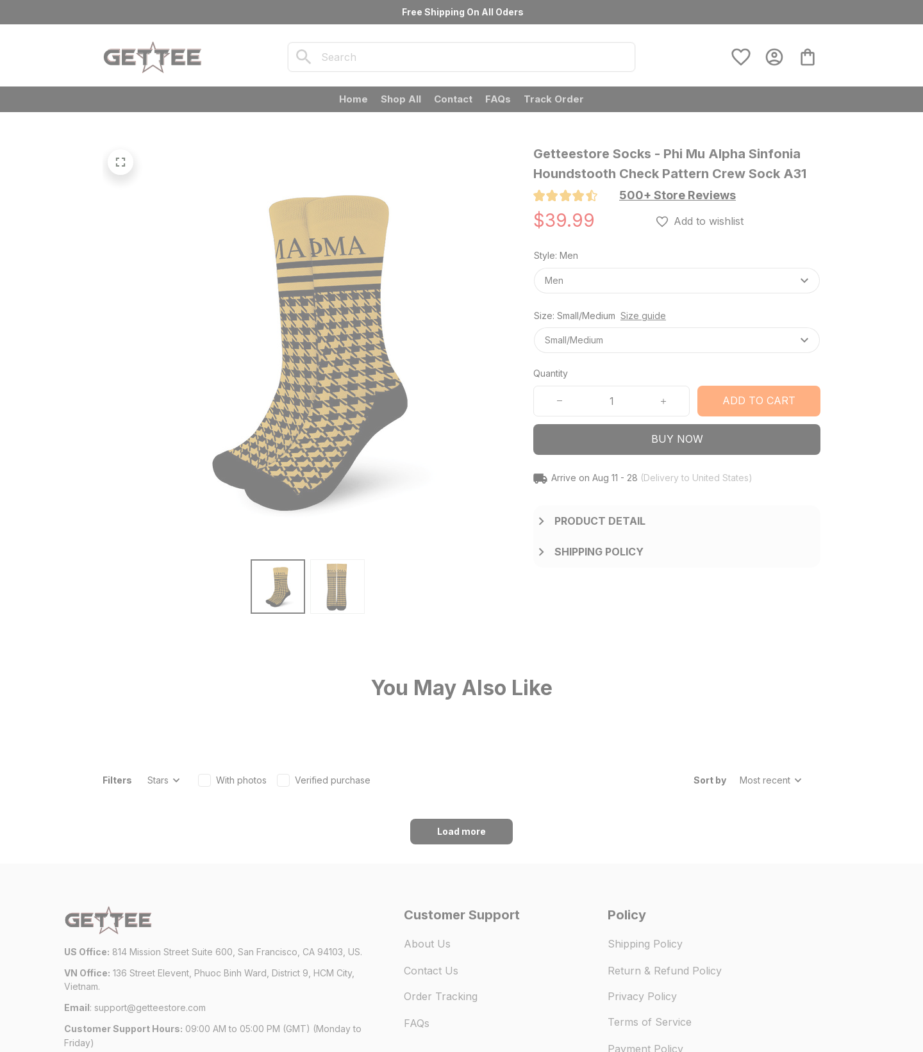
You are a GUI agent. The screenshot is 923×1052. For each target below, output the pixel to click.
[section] (677, 195)
